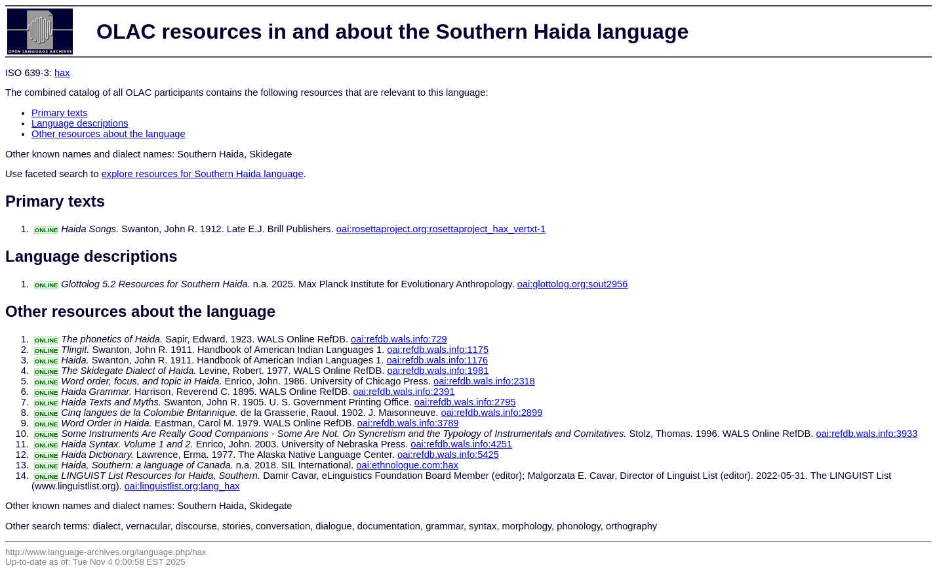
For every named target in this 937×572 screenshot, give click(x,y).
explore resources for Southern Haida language (203, 174)
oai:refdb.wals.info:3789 (408, 423)
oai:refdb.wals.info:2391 (404, 391)
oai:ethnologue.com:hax (407, 465)
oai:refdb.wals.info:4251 (461, 444)
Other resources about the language (108, 134)
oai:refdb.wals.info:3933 (867, 433)
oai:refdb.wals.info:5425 (448, 454)
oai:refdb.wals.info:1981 (437, 370)
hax (62, 73)
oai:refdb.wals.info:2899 (492, 412)
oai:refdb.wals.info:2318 (484, 381)
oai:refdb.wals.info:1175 (437, 349)
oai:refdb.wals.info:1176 (437, 360)
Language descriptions (80, 123)
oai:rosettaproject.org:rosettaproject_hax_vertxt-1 (441, 229)
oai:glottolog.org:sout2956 (572, 284)
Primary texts (59, 113)
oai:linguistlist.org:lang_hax (182, 486)
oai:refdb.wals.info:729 (399, 339)
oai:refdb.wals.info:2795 (465, 402)
